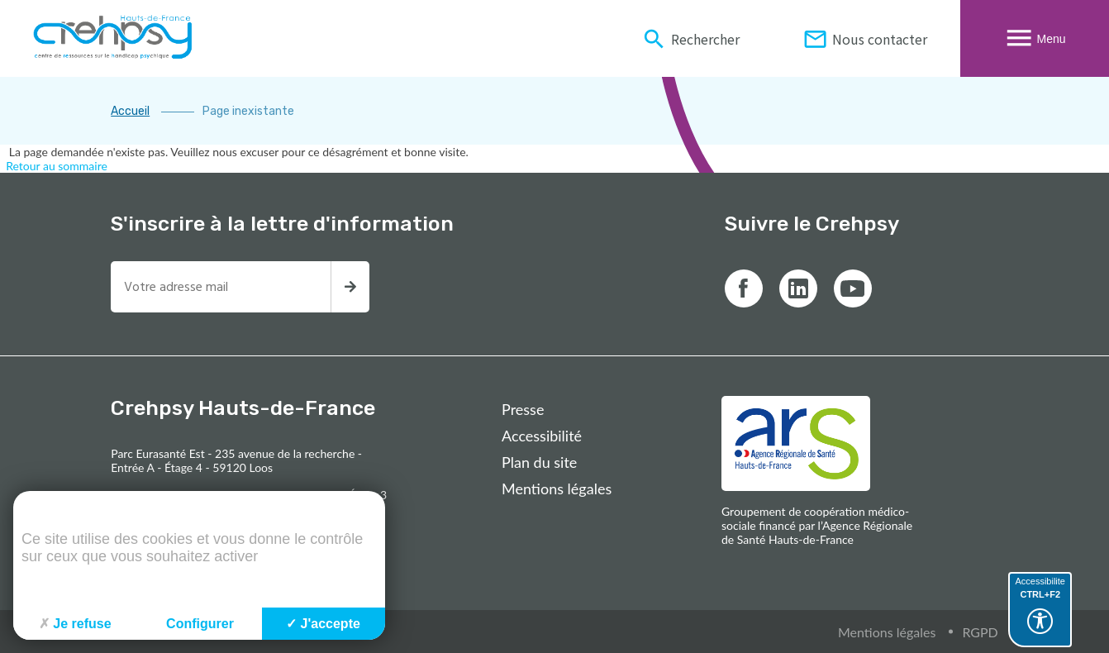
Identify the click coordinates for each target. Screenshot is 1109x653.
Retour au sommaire (56, 166)
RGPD (979, 632)
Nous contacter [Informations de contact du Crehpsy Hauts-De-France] (864, 38)
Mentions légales (557, 488)
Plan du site (539, 462)
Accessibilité (542, 436)
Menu (1034, 38)
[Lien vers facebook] (744, 288)
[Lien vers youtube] (853, 288)
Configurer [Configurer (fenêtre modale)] (200, 624)
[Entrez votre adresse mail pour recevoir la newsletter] (221, 286)
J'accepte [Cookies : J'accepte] (323, 624)
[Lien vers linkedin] (798, 288)
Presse (523, 409)
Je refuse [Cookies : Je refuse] (75, 624)
